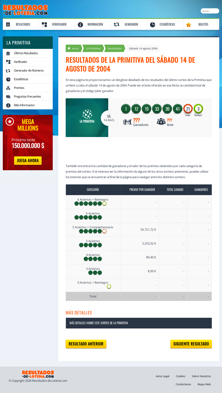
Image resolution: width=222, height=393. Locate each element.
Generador (131, 24)
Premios (19, 88)
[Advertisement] (135, 151)
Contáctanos (183, 384)
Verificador (59, 24)
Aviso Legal (162, 376)
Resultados (23, 24)
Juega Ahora (28, 160)
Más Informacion (24, 105)
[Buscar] (210, 10)
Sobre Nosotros (201, 376)
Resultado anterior (86, 344)
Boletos (203, 24)
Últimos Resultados (26, 53)
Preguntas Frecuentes (27, 96)
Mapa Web (204, 384)
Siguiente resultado (191, 344)
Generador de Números (29, 70)
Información (95, 24)
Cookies (180, 376)
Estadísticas (167, 24)
